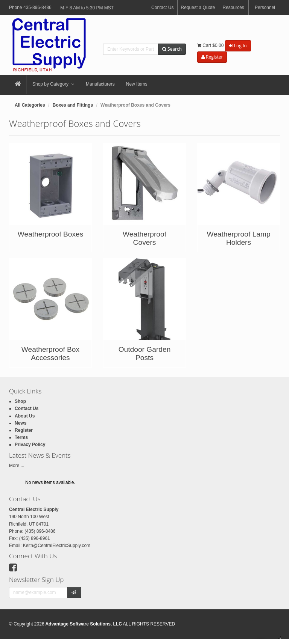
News (20, 423)
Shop (20, 401)
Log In (238, 45)
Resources (233, 7)
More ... (16, 465)
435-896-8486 (37, 7)
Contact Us (162, 7)
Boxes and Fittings (73, 105)
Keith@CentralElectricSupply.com (56, 545)
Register (212, 57)
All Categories (30, 105)
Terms (21, 437)
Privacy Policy (30, 444)
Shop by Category (53, 84)
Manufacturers (100, 84)
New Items (137, 84)
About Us (25, 416)
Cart (210, 45)
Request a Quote (198, 7)
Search (172, 49)
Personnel (265, 7)
